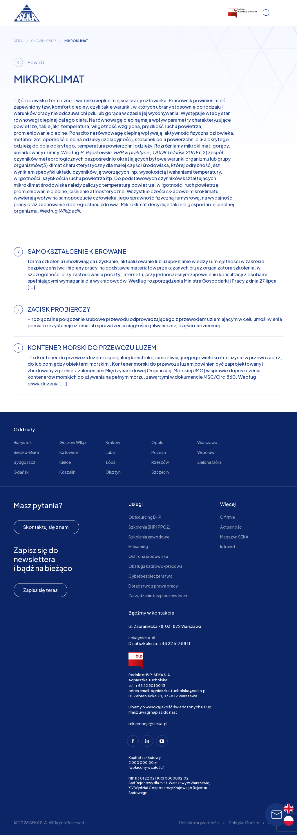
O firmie (227, 517)
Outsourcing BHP (144, 517)
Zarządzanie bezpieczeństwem (158, 595)
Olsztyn (113, 472)
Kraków (113, 442)
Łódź (110, 462)
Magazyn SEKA (234, 536)
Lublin (111, 452)
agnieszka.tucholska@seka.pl (179, 690)
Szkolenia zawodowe (148, 536)
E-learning (138, 546)
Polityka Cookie (244, 822)
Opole (157, 442)
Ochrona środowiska (148, 556)
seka (18, 41)
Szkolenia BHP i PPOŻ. (149, 526)
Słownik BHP (43, 41)
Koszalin (67, 472)
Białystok (23, 442)
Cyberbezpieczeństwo (150, 576)
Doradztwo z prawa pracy (153, 585)
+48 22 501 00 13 (150, 685)
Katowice (68, 452)
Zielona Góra (209, 462)
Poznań (158, 452)
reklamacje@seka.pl (147, 723)
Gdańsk (21, 472)
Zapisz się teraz (40, 590)
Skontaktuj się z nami (46, 527)
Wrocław (206, 452)
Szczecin (160, 472)
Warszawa (207, 442)
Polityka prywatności (199, 822)
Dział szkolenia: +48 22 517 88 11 (159, 643)
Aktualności (231, 526)
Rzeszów (160, 462)
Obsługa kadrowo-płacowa (155, 566)
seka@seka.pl (141, 637)
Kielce (65, 462)
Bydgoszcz (24, 462)
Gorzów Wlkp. (73, 442)
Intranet (227, 546)
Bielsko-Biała (26, 452)
